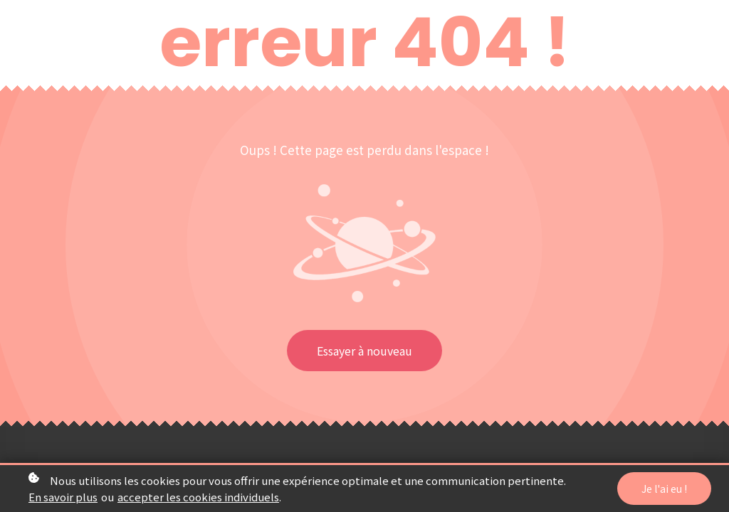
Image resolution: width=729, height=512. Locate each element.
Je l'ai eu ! (664, 491)
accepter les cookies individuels (198, 498)
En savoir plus (63, 498)
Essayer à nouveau (364, 350)
